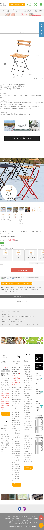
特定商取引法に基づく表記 (22, 523)
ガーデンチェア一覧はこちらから (22, 138)
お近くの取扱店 (38, 366)
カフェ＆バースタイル (19, 319)
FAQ (1, 4)
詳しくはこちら (5, 413)
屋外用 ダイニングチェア (33, 324)
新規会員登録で (17, 4)
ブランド (4, 316)
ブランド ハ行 (11, 316)
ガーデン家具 (17, 311)
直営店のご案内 (38, 358)
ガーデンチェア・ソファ (20, 324)
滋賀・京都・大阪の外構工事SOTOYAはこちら (38, 378)
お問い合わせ (3, 5)
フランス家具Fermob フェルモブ (26, 316)
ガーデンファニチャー (7, 311)
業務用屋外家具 (6, 314)
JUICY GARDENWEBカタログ (38, 392)
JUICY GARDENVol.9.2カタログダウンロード (38, 406)
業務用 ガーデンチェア (16, 321)
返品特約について (22, 301)
